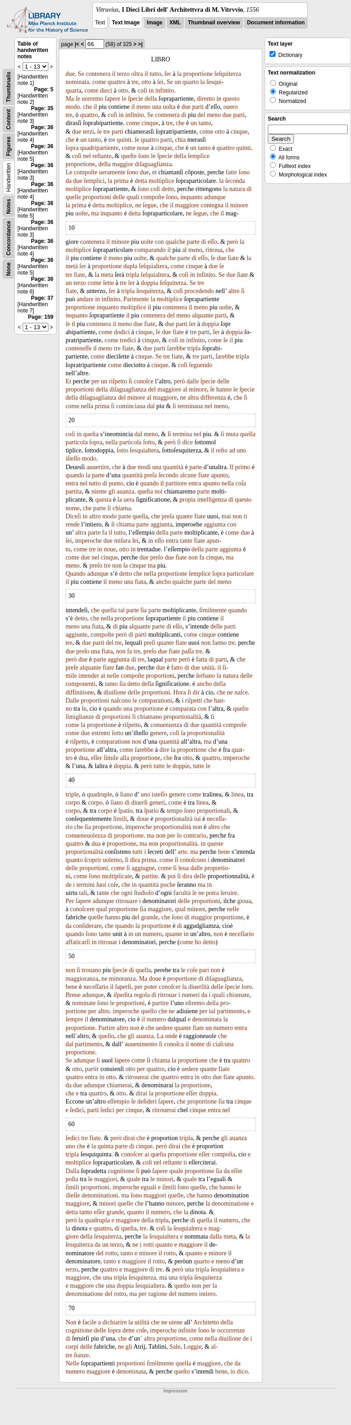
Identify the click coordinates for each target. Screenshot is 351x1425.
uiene (175, 1322)
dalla (215, 1236)
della (151, 98)
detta (141, 180)
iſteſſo (73, 458)
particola (77, 442)
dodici (122, 332)
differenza (213, 397)
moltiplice (161, 180)
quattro (117, 82)
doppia (149, 282)
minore (239, 205)
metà (72, 266)
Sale (175, 1346)
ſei (160, 82)
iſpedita (123, 995)
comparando (150, 250)
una (156, 106)
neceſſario (241, 934)
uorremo (92, 98)
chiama (122, 508)
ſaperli (123, 986)
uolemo (112, 860)
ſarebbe (176, 348)
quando (75, 475)
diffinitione (80, 692)
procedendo (199, 291)
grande (149, 917)
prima (121, 180)
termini (85, 884)
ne (138, 205)
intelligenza (212, 499)
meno (144, 106)
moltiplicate (117, 876)
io (232, 1371)
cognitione (121, 1171)
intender (88, 675)
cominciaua (131, 406)
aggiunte (76, 634)
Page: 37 (42, 298)
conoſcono (193, 860)
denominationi (99, 1195)
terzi (88, 131)
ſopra (72, 147)
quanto (74, 860)
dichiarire (115, 1322)
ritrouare (127, 901)
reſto (222, 450)
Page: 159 (40, 317)
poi (171, 876)
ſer (167, 73)
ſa (125, 565)
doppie (181, 766)
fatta (201, 659)
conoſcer (169, 986)
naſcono (121, 700)
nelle (113, 675)
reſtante (101, 156)
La (160, 1036)
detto (125, 573)
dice (187, 442)
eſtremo (195, 1003)
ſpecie (135, 98)
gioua (244, 901)
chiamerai (119, 1085)
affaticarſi (78, 942)
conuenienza (166, 725)
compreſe (235, 725)
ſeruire (228, 892)
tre (135, 82)
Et (68, 381)
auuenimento (141, 1044)
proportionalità (182, 716)
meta (107, 274)
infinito (164, 90)
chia (180, 139)
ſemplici (94, 180)
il (114, 73)
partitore (176, 483)
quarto (190, 82)
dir (196, 692)
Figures (8, 146)
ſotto (149, 442)
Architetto (206, 1322)
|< (77, 44)
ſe (78, 98)
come (99, 82)
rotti (148, 1244)
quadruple (99, 794)
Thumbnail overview (214, 22)
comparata (183, 708)
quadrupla (97, 1220)
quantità (173, 467)
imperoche (88, 540)
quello (149, 1011)
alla (124, 757)
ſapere (112, 98)
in (151, 90)
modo (73, 106)
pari (204, 970)
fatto (177, 667)
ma (95, 213)
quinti (124, 139)
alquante (202, 315)
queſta (91, 434)
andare (84, 299)
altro (95, 516)
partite (150, 876)
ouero (230, 106)
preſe (72, 667)
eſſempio (118, 1101)
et (154, 172)
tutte (159, 766)
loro (247, 986)
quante (184, 516)
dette (167, 189)
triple (72, 794)
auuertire (97, 467)
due (70, 73)
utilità (141, 1322)
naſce (241, 692)
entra (72, 483)
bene (224, 851)
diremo (206, 98)
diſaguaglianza (153, 164)
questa (103, 499)
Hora (179, 692)
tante (186, 540)
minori (165, 1179)
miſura (122, 540)
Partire (106, 1028)
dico (242, 1371)
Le (69, 172)
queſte (129, 156)
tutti (138, 851)
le (124, 98)
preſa (150, 475)
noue (143, 147)
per (95, 381)
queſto (182, 1285)
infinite (187, 1330)
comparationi (155, 700)
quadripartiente (99, 147)
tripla (132, 274)
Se (81, 73)
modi (144, 467)
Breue (73, 995)
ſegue (150, 205)
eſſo (212, 241)
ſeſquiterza (227, 73)
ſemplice (198, 156)
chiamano (150, 716)
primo (242, 467)
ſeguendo (200, 365)
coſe (113, 884)
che (87, 106)
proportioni (97, 197)
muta (232, 434)
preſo (156, 557)
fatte (231, 172)
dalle (192, 381)
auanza (125, 491)
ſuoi (101, 884)
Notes (8, 206)
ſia (144, 610)
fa (104, 532)
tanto (205, 123)
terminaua (190, 406)
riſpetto (118, 381)
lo (179, 835)
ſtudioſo (144, 892)
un (178, 82)
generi (157, 802)
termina (182, 434)
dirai (141, 1093)
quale (176, 1171)
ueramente (112, 172)
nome (73, 508)
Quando (75, 573)
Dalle (72, 700)
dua (83, 757)
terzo (123, 73)
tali (83, 892)
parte (193, 241)
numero (152, 934)
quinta (106, 1146)
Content (8, 119)
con (159, 241)
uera (128, 499)
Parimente (136, 299)
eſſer (96, 757)
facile (89, 1322)
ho (198, 942)
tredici (128, 340)
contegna (211, 205)
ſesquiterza (150, 291)
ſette (108, 282)
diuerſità (198, 986)
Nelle (72, 1363)
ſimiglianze (80, 716)
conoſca (174, 1044)
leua (183, 868)
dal (151, 406)
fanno (219, 642)
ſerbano (205, 675)
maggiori (105, 1179)
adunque (214, 197)
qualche (175, 241)
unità (208, 667)
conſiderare (87, 925)
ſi (243, 291)
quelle (73, 197)
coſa (240, 483)
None (8, 269)
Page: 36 (42, 127)
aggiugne (143, 868)
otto (146, 82)
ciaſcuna (223, 1044)
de (68, 884)
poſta (72, 1179)
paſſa (187, 651)
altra (193, 397)
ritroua (213, 250)
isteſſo (159, 794)
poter (150, 986)
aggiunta (161, 524)
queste (215, 843)
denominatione (230, 1203)
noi (159, 491)
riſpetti (193, 700)
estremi (100, 733)
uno (241, 450)
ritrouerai (137, 1077)
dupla (130, 266)
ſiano (126, 794)
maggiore (187, 205)
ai (103, 675)
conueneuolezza (86, 835)
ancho (163, 581)
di (183, 115)
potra (212, 892)
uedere (164, 1028)
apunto (219, 475)
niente (99, 491)
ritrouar (107, 942)
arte (182, 851)
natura (237, 189)
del (201, 115)
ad (232, 450)
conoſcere (82, 909)
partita (74, 491)
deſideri (147, 1101)
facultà (181, 892)
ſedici (77, 1110)
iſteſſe (73, 1195)
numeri (191, 995)
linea (237, 794)
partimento (231, 1011)
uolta (169, 106)
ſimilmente (213, 610)
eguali (148, 1187)
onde (171, 1036)
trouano (91, 970)
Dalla (72, 1171)
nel (87, 156)
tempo (174, 810)
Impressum (175, 1390)
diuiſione (115, 692)
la (179, 73)
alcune (188, 475)
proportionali (213, 810)
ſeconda (235, 180)
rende (73, 524)
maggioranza (82, 978)
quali (133, 197)
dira (135, 860)
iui (197, 818)
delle (119, 197)
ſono (143, 156)
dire (164, 749)
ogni (127, 892)
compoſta (223, 1154)
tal (122, 610)
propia (188, 499)
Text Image (126, 22)
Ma (70, 98)
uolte (81, 213)
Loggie (193, 1346)
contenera (98, 73)
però (232, 241)
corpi (72, 1346)
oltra (137, 73)
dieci (106, 90)
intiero (207, 1293)
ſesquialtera (144, 450)
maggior (122, 164)
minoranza (122, 978)
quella (248, 434)
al (184, 250)
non (237, 516)
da (68, 180)
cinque (150, 123)
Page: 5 (43, 89)
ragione (157, 1293)
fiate (79, 274)
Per (70, 901)
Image (155, 22)
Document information (276, 22)
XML (175, 22)
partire (160, 1003)
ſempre (74, 1019)
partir (92, 1069)
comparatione (113, 741)
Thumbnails (8, 87)
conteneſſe (79, 348)
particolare (240, 573)
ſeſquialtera (153, 266)
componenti (80, 683)
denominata (207, 1019)
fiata (140, 581)
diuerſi (139, 802)
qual (101, 909)
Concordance (8, 238)
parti (198, 106)
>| (140, 44)
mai (226, 516)
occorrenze (231, 1330)
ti (245, 516)
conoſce (144, 381)
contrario (194, 835)
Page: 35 (42, 108)
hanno (224, 389)
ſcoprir (92, 860)
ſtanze (81, 1355)
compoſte (85, 172)
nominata (77, 82)
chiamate (238, 995)
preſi (150, 642)
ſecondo (168, 475)
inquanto (191, 197)
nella (87, 406)
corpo (73, 802)
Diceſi (73, 516)
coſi (142, 90)
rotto (111, 1253)
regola (142, 995)
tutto (155, 73)
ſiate (233, 258)
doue (143, 818)
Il (232, 467)
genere (158, 733)
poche (167, 884)
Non (71, 1322)
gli (112, 491)
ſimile (111, 757)
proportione (198, 73)
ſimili (120, 818)
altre (234, 291)
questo (231, 98)
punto (116, 483)
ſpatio (126, 810)
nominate (83, 1003)
